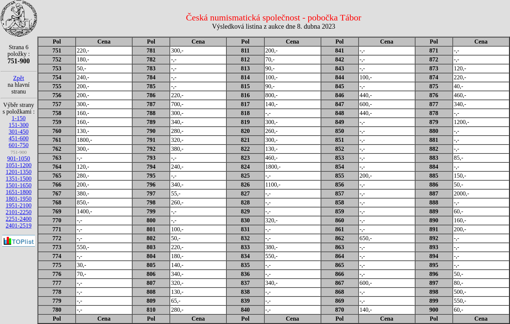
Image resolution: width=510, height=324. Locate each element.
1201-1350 (18, 172)
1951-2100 (18, 205)
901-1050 (18, 158)
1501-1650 (18, 185)
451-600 (18, 138)
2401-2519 (18, 225)
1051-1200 (18, 165)
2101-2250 (18, 212)
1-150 (18, 118)
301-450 (18, 131)
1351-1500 (18, 178)
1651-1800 (18, 192)
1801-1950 (18, 199)
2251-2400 (18, 219)
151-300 (18, 125)
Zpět (18, 78)
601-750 (18, 145)
